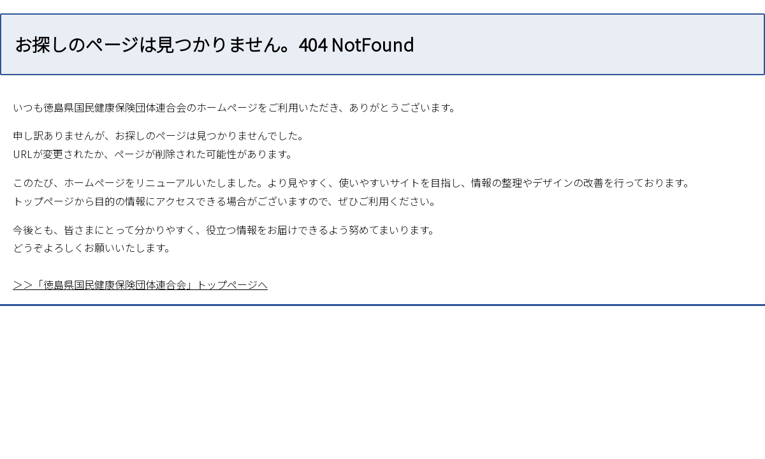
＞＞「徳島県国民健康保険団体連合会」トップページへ (140, 284)
